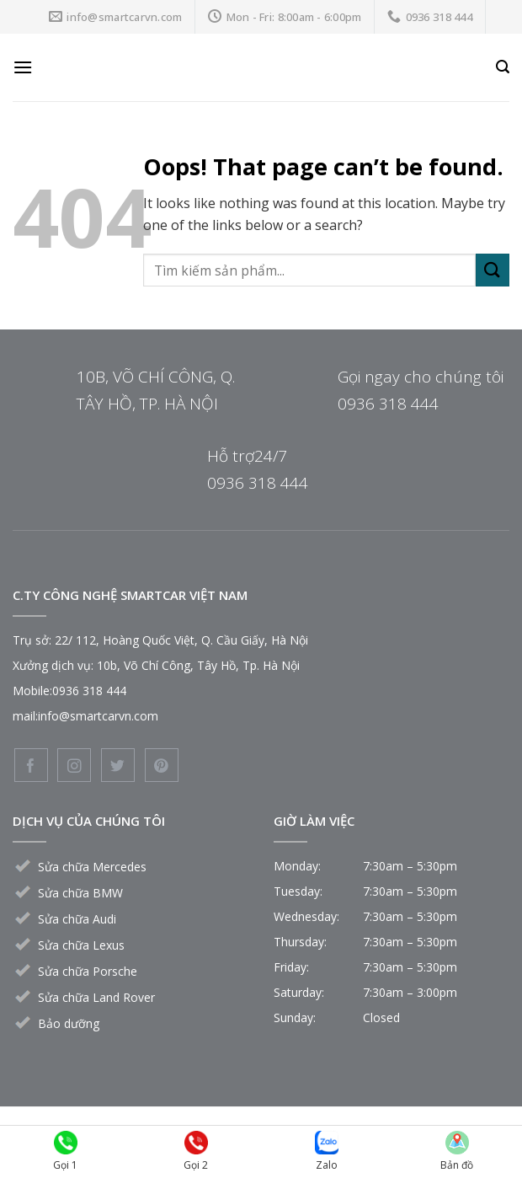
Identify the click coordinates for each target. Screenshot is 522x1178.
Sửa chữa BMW (80, 893)
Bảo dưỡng (68, 1023)
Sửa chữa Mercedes (92, 867)
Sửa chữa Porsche (87, 971)
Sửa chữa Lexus (81, 945)
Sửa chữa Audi (77, 919)
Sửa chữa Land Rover (96, 997)
